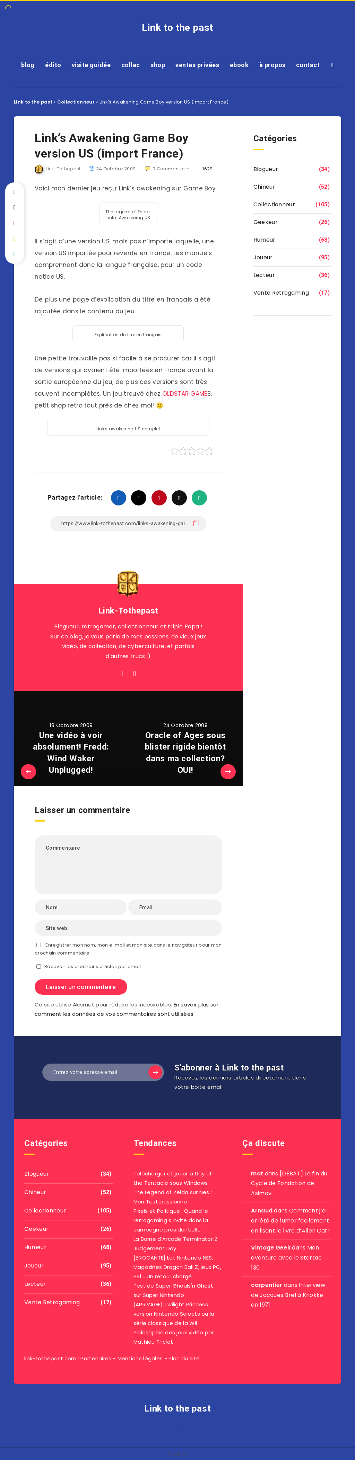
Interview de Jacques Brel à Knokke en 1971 (288, 1295)
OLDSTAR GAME (184, 393)
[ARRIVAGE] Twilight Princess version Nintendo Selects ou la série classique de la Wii (174, 1314)
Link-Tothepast (128, 611)
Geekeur (265, 222)
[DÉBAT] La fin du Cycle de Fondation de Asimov (289, 1184)
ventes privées (197, 65)
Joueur (263, 257)
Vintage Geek (271, 1248)
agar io (180, 1428)
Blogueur (265, 169)
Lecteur (264, 275)
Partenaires (95, 1358)
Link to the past (177, 27)
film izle (174, 1428)
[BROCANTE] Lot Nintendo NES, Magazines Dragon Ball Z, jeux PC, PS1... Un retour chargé (177, 1267)
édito (53, 65)
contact (308, 65)
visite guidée (91, 65)
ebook (239, 65)
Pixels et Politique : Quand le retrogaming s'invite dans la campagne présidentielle (170, 1220)
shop (157, 65)
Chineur (264, 187)
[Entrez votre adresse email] (103, 1072)
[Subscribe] (155, 1072)
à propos (272, 65)
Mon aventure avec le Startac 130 (286, 1258)
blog (28, 65)
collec (130, 65)
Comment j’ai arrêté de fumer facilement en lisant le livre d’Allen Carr (290, 1221)
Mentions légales (140, 1358)
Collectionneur (274, 204)
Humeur (264, 240)
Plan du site (184, 1358)
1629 (205, 168)
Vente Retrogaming (281, 293)
